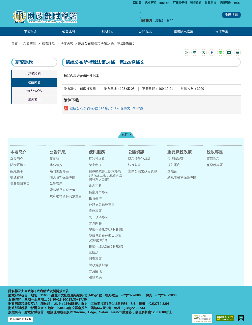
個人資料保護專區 (62, 177)
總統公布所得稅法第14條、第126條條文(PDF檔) (106, 108)
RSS (237, 2)
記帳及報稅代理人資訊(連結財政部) (105, 238)
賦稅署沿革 (18, 165)
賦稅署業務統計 (139, 158)
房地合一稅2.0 (164, 20)
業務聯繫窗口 (20, 183)
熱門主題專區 (59, 171)
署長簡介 (16, 158)
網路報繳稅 (97, 158)
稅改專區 (221, 31)
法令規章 (134, 165)
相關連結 (95, 277)
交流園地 (95, 271)
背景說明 (34, 74)
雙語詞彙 (225, 2)
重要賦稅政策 (183, 31)
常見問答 (210, 2)
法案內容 (66, 43)
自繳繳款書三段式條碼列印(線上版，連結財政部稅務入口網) (105, 175)
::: (2, 2)
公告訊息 (68, 31)
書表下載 (95, 186)
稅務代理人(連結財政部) (106, 246)
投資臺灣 (95, 198)
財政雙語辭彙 (98, 265)
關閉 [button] (125, 134)
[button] (186, 52)
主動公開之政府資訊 (142, 171)
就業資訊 (56, 183)
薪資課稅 (48, 43)
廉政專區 (95, 211)
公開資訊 (145, 31)
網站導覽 (150, 2)
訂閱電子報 (180, 2)
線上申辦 (95, 165)
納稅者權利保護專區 (181, 177)
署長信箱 (195, 2)
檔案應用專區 (98, 192)
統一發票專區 (98, 217)
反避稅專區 (215, 165)
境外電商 (173, 165)
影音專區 (95, 259)
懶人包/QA (34, 90)
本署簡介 (30, 31)
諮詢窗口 (34, 99)
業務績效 (56, 165)
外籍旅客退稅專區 (102, 204)
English (164, 2)
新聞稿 (54, 158)
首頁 (14, 43)
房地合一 (173, 171)
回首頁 (137, 2)
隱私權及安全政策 (62, 190)
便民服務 (107, 31)
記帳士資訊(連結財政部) (106, 229)
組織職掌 (16, 171)
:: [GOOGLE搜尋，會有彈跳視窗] (140, 14)
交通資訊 (16, 177)
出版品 (94, 252)
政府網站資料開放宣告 (66, 196)
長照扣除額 (175, 158)
